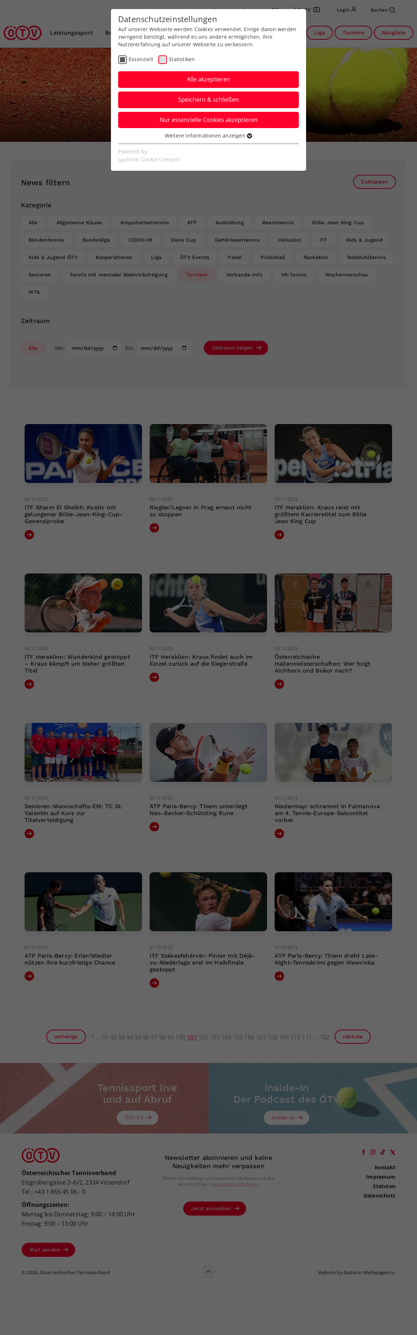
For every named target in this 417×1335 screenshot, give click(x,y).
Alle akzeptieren (208, 79)
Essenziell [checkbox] (141, 59)
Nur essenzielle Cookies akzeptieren (209, 120)
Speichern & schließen (208, 99)
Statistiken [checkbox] (182, 59)
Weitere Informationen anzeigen (208, 135)
